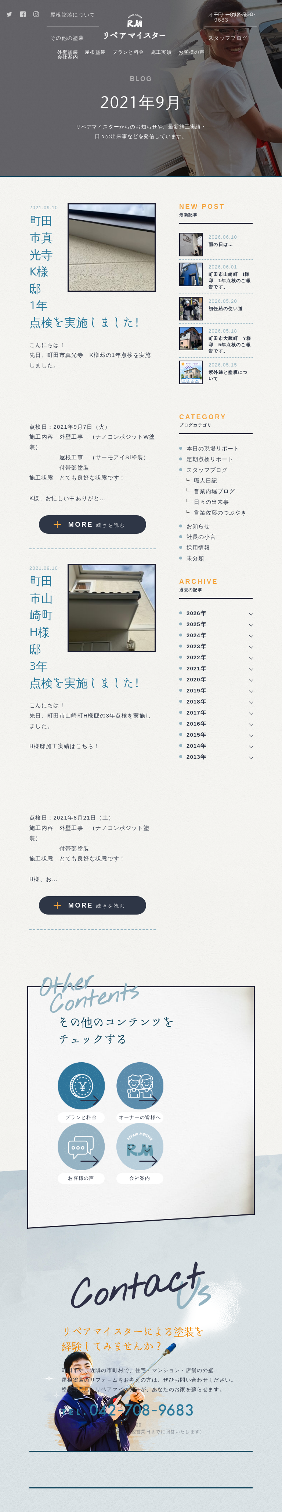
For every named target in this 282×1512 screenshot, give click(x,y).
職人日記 (205, 480)
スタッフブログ (207, 470)
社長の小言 (201, 537)
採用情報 (198, 547)
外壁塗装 (67, 52)
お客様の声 (191, 52)
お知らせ (198, 526)
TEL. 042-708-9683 (235, 17)
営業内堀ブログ (214, 491)
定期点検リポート (210, 459)
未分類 (195, 558)
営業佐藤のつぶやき (220, 512)
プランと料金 (128, 52)
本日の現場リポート (213, 448)
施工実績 (161, 52)
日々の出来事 (211, 502)
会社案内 (67, 57)
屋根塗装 (95, 52)
